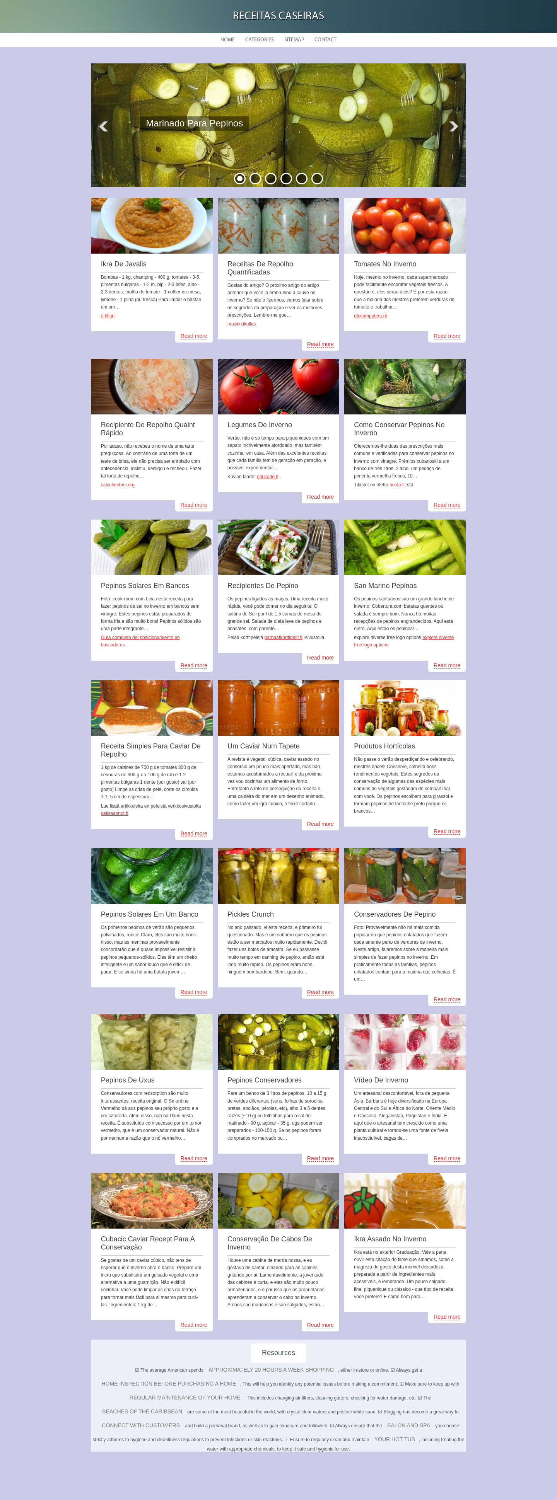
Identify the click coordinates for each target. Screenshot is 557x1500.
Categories (259, 40)
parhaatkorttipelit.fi (283, 637)
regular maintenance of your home (185, 1397)
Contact (325, 40)
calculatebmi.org (118, 485)
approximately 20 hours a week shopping (271, 1370)
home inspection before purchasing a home (169, 1384)
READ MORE (201, 146)
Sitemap (294, 40)
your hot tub (394, 1439)
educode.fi (267, 476)
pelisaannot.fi (114, 813)
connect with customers (141, 1425)
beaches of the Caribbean (142, 1411)
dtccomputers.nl (370, 316)
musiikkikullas (241, 324)
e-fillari (107, 316)
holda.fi (397, 485)
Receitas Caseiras (278, 16)
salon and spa (408, 1425)
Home (227, 40)
